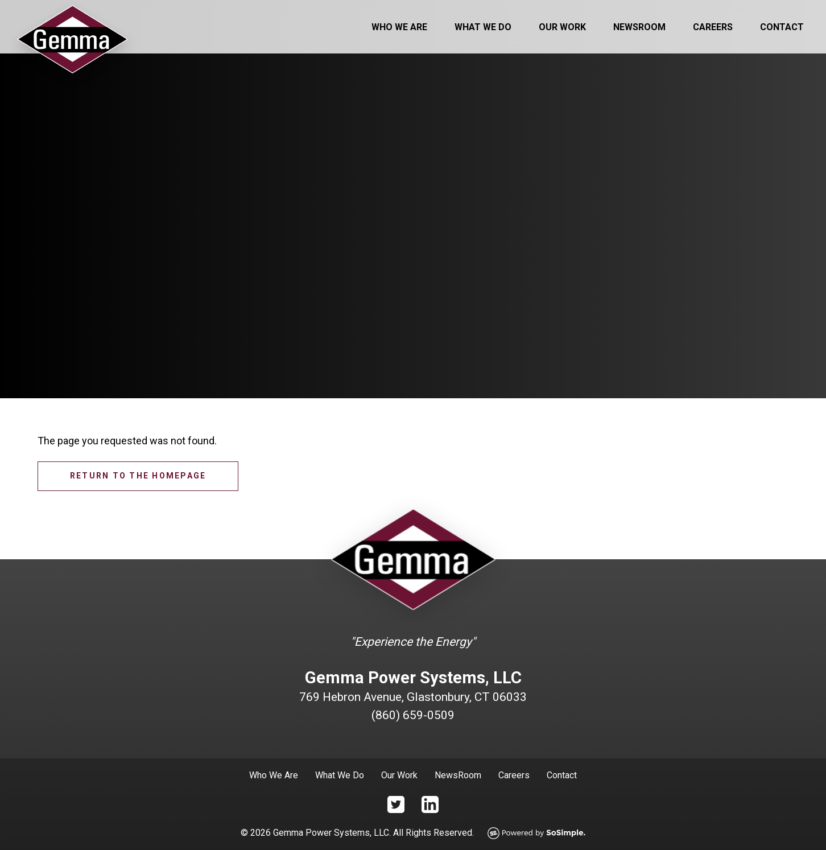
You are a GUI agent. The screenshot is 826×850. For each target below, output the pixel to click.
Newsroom (639, 27)
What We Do (483, 27)
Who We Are (399, 27)
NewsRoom (458, 775)
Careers (713, 27)
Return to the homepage (138, 475)
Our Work (562, 27)
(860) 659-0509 (413, 715)
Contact (782, 27)
